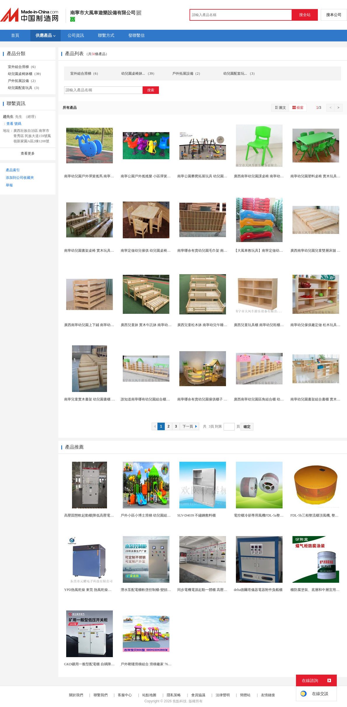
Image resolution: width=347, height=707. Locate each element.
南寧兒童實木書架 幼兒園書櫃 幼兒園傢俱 (96, 399)
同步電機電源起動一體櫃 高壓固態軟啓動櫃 (211, 590)
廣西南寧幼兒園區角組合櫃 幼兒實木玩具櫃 (267, 399)
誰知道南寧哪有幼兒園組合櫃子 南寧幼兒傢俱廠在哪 (161, 399)
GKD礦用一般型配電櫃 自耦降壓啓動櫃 (94, 664)
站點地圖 (149, 695)
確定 (246, 427)
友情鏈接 (268, 695)
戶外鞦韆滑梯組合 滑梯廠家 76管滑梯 (149, 664)
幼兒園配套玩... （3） (240, 73)
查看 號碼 (13, 124)
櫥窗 (298, 107)
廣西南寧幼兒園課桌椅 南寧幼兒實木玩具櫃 (267, 176)
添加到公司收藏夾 (20, 178)
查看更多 (28, 153)
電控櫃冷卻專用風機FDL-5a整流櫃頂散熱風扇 (269, 515)
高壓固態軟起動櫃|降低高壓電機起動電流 (96, 515)
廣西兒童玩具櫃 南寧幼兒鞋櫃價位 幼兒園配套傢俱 (273, 325)
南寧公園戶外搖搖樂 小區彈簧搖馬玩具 (151, 176)
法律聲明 (223, 695)
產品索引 (13, 170)
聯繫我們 (101, 695)
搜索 (150, 90)
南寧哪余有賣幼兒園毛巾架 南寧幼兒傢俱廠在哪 (214, 251)
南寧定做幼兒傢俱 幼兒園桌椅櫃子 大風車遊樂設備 (160, 251)
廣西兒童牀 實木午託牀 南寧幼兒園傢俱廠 (153, 325)
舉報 (9, 185)
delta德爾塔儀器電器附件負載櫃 (258, 590)
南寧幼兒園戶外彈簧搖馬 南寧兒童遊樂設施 (98, 176)
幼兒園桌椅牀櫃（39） (25, 74)
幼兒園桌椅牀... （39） (138, 73)
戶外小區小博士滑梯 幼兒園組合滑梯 (149, 515)
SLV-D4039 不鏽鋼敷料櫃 (196, 515)
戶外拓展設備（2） (23, 81)
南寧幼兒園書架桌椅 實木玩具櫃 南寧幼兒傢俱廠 (101, 251)
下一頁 (190, 426)
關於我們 (76, 695)
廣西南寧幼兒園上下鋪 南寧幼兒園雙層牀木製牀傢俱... (106, 325)
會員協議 (198, 695)
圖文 (280, 107)
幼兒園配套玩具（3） (24, 88)
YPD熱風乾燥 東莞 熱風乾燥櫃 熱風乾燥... (96, 590)
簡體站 (245, 695)
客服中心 (125, 695)
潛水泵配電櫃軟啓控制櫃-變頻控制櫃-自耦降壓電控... (162, 590)
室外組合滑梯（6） (23, 67)
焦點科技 (180, 701)
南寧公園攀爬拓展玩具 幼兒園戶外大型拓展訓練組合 (218, 176)
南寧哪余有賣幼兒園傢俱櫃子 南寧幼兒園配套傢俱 (216, 399)
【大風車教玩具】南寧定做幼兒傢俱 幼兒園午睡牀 (273, 251)
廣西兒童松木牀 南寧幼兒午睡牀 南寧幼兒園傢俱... (216, 325)
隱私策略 (174, 695)
